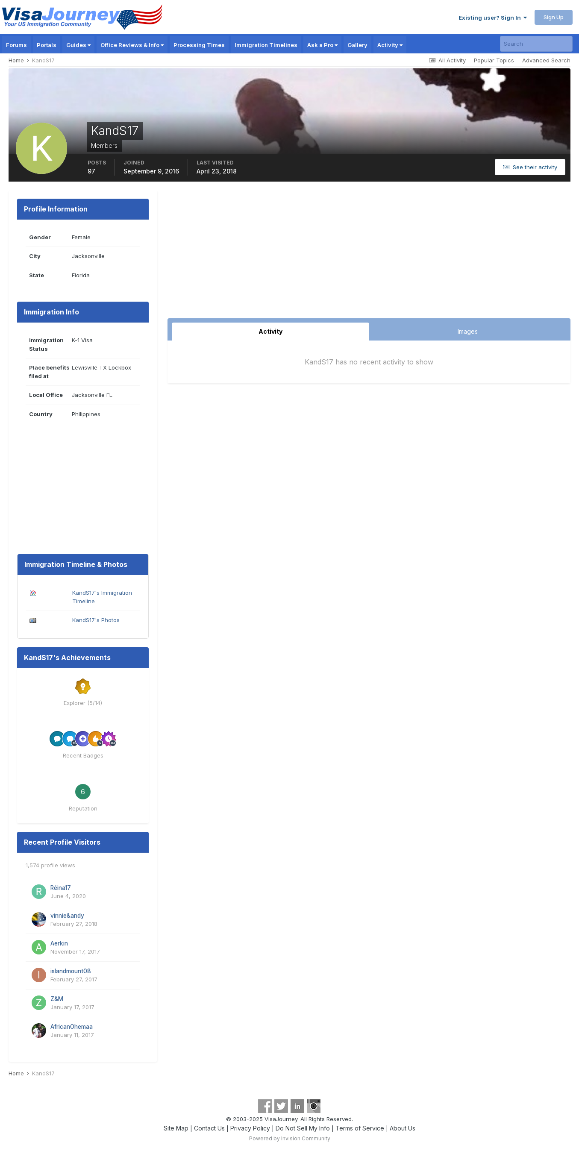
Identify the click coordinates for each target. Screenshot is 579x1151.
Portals (46, 44)
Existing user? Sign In (492, 17)
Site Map (176, 1128)
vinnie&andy (67, 915)
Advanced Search (546, 60)
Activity (390, 44)
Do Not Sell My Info (303, 1128)
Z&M (56, 998)
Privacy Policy (250, 1128)
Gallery (357, 44)
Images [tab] (468, 331)
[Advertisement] (369, 254)
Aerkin (59, 943)
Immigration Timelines (266, 44)
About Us (402, 1128)
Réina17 (60, 887)
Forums (16, 44)
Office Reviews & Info (132, 44)
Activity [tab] (270, 331)
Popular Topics (494, 60)
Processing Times (199, 44)
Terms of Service (359, 1128)
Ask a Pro (322, 44)
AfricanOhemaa (71, 1026)
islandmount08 (70, 971)
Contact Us (209, 1128)
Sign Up (554, 17)
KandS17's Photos (96, 620)
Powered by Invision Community (289, 1138)
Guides (78, 44)
